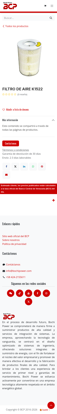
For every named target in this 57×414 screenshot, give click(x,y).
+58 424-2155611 (16, 277)
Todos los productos (15, 26)
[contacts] (10, 293)
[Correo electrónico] (6, 174)
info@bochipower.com (19, 271)
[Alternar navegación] (52, 6)
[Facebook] (6, 166)
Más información (10, 120)
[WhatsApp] (33, 166)
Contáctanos (13, 264)
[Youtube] (28, 293)
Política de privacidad (14, 244)
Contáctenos (10, 143)
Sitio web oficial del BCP (15, 236)
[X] (15, 166)
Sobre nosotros (11, 240)
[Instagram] (46, 293)
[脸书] (37, 293)
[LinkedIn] (24, 166)
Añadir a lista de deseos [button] (15, 109)
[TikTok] (19, 293)
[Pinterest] (42, 166)
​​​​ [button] (51, 405)
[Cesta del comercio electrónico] (45, 6)
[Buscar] (51, 18)
